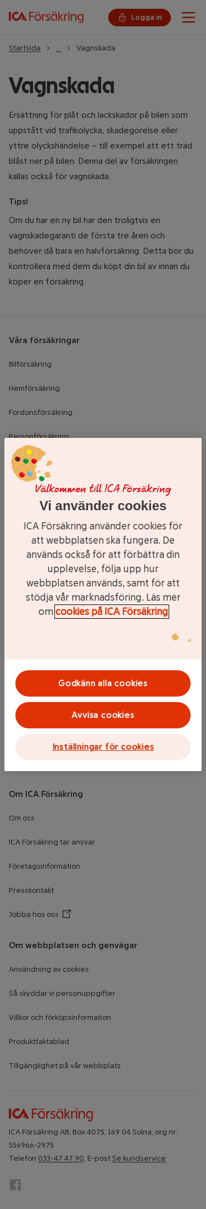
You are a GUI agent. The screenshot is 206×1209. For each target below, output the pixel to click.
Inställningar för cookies (103, 747)
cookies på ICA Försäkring (111, 612)
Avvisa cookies (102, 715)
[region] (103, 604)
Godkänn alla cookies (103, 683)
